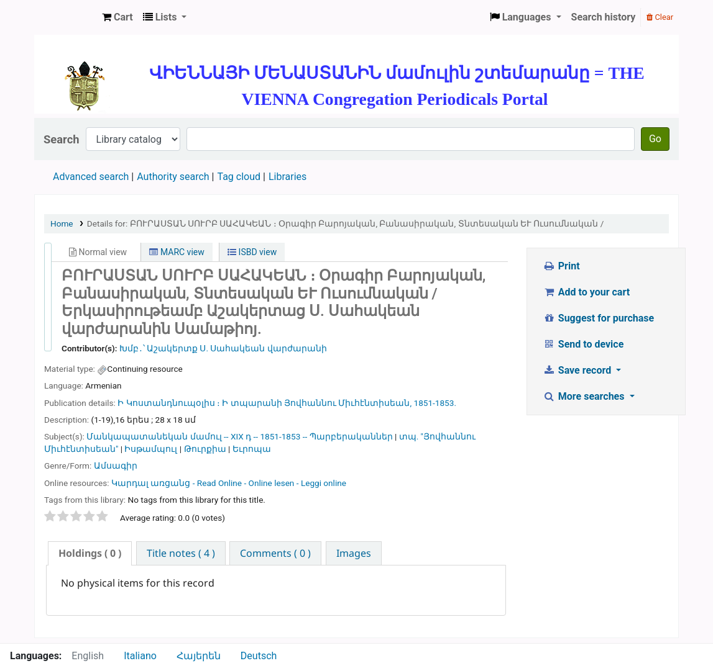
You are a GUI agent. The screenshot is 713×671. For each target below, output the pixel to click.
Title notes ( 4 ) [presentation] (181, 553)
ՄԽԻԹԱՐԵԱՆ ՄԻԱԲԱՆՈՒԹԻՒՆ (66, 17)
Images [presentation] (353, 553)
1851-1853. (435, 403)
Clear (659, 17)
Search (62, 139)
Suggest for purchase (598, 318)
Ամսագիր (115, 466)
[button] (117, 17)
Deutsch (259, 656)
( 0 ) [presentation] (89, 553)
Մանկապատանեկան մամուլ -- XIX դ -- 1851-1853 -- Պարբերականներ (239, 436)
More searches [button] (585, 396)
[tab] (90, 553)
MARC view (176, 252)
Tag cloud (238, 176)
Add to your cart (586, 292)
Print (561, 266)
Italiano (140, 656)
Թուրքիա (205, 449)
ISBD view (252, 252)
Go (655, 139)
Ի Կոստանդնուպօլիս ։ (168, 403)
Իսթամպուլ (150, 449)
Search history (603, 17)
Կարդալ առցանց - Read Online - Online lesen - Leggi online (228, 483)
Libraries (287, 176)
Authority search (173, 176)
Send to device (583, 344)
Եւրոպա (251, 449)
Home (61, 223)
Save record (578, 370)
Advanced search (91, 176)
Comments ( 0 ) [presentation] (275, 553)
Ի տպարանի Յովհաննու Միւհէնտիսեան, (317, 403)
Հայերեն (199, 656)
